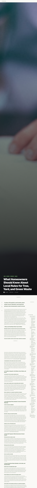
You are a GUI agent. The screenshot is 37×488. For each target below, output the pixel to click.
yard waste (5, 312)
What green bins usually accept (33, 362)
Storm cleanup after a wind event (33, 415)
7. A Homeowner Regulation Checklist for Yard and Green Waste (32, 388)
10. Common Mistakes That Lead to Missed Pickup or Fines (32, 417)
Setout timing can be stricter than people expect (33, 372)
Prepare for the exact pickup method (33, 395)
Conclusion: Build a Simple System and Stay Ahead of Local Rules (32, 429)
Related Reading (33, 430)
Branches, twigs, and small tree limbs (33, 356)
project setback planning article (14, 433)
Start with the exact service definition (33, 379)
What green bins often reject (33, 363)
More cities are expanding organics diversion (33, 400)
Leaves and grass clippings (33, 354)
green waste (9, 312)
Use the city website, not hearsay (32, 386)
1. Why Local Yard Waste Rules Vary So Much (32, 329)
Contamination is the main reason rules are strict (33, 338)
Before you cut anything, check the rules (33, 391)
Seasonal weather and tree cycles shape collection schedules (33, 335)
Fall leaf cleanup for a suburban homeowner (33, 411)
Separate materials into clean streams (33, 392)
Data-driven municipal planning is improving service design (33, 402)
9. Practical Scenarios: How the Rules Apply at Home (32, 409)
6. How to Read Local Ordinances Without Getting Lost (32, 377)
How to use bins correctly (33, 365)
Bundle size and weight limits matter (33, 369)
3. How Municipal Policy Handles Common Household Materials (32, 352)
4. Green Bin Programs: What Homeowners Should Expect (32, 360)
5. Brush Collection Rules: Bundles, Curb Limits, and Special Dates (33, 367)
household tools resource (20, 452)
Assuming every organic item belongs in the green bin (33, 425)
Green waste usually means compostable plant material (33, 346)
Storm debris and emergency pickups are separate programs (33, 374)
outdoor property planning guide (21, 422)
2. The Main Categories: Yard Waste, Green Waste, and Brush (33, 341)
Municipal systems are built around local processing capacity (33, 332)
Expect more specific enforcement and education (33, 405)
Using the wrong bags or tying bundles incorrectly (33, 422)
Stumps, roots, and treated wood (33, 357)
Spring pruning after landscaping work (33, 413)
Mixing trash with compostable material (33, 420)
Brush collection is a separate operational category (33, 349)
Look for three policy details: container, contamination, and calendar (33, 382)
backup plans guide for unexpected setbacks (19, 360)
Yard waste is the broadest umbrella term (33, 343)
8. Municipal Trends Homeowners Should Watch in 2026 (32, 397)
